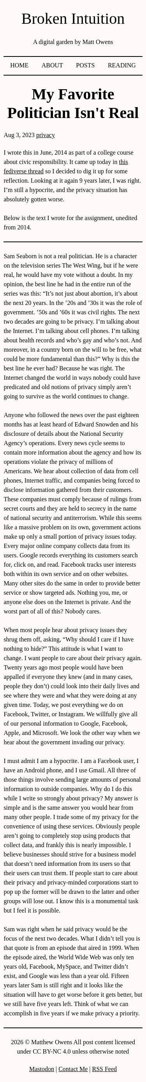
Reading (122, 65)
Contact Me (73, 1069)
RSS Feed (104, 1069)
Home (19, 65)
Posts (85, 65)
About (52, 65)
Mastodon (41, 1069)
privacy (45, 135)
